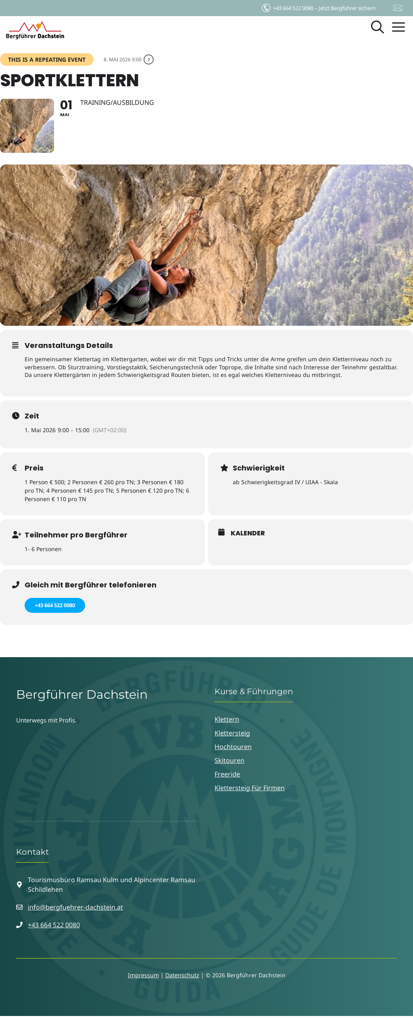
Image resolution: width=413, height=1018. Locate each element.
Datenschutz (182, 977)
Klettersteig (232, 735)
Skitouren (229, 762)
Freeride (227, 776)
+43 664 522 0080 (55, 607)
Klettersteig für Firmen (250, 789)
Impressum (143, 977)
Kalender (248, 535)
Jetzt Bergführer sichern (318, 6)
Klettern (227, 721)
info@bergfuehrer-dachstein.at (75, 909)
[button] (377, 30)
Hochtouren (233, 748)
